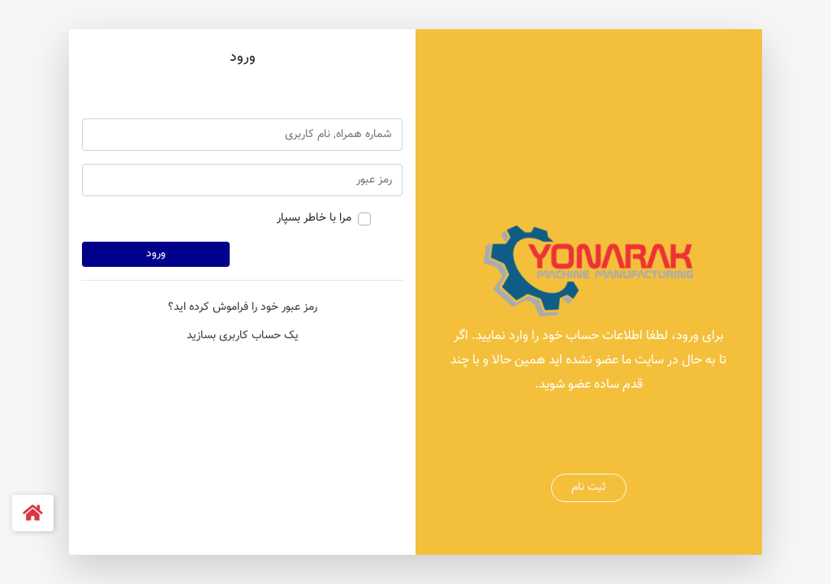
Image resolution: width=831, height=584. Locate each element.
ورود (156, 254)
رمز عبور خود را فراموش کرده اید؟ (242, 307)
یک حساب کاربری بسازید (243, 336)
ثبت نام (588, 487)
